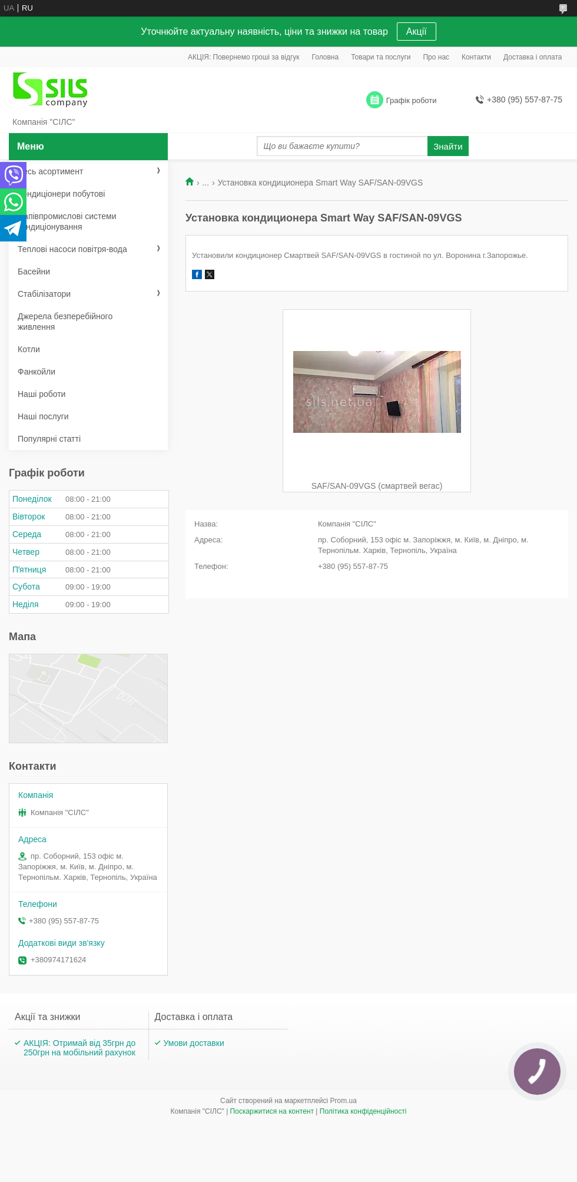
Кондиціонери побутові (61, 193)
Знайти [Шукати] (447, 146)
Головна (325, 57)
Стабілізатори (44, 294)
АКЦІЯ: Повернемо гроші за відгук (244, 57)
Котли (29, 349)
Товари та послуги (380, 57)
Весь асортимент (50, 171)
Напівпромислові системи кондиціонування (67, 221)
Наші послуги (43, 416)
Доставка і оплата (532, 57)
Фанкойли (36, 371)
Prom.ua (343, 1101)
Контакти (476, 57)
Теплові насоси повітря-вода (72, 249)
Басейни (34, 271)
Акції (416, 32)
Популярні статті (49, 438)
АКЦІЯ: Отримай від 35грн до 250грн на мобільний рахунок (79, 1047)
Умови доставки (194, 1043)
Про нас (436, 57)
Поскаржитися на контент (272, 1111)
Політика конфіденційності (363, 1111)
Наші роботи (41, 394)
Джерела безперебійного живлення (65, 322)
